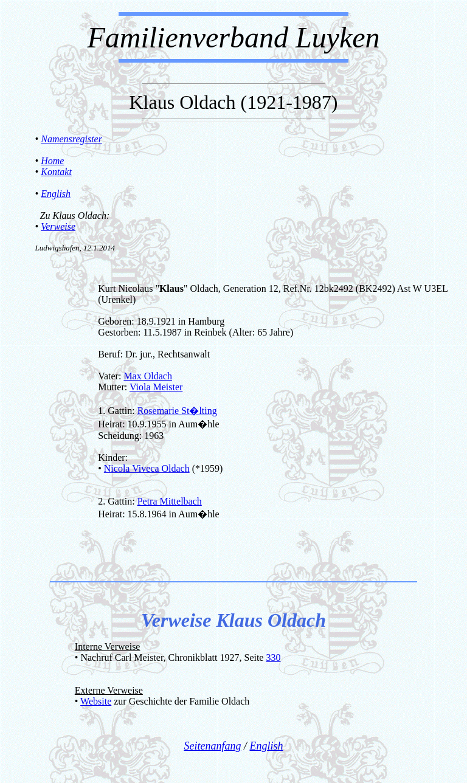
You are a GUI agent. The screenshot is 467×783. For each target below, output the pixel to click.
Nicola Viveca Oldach (147, 468)
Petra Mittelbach (169, 501)
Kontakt (56, 172)
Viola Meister (156, 387)
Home (52, 161)
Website (95, 701)
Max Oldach (147, 376)
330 (273, 657)
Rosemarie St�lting (177, 410)
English (56, 193)
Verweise (58, 226)
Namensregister (71, 139)
